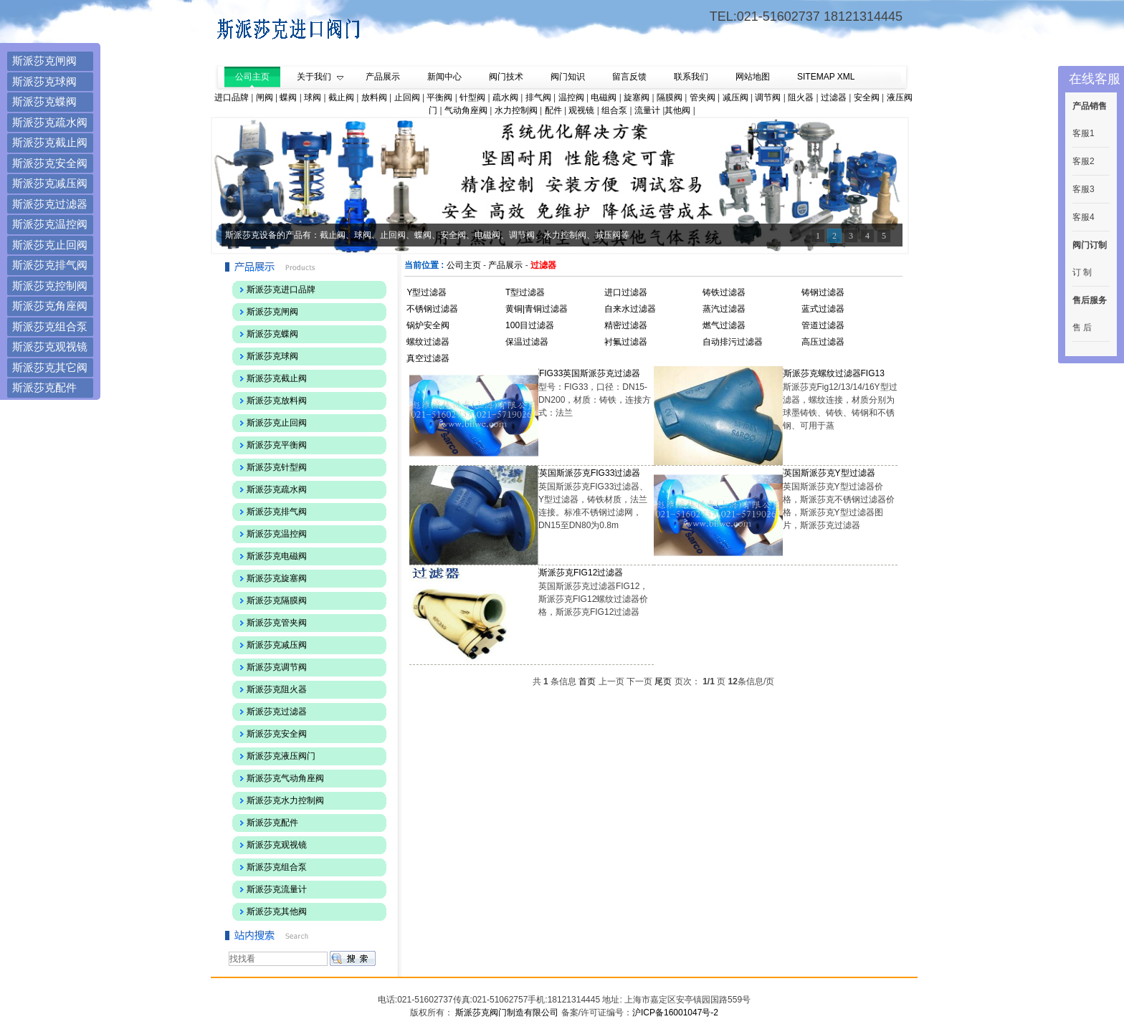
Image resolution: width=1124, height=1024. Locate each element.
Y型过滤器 (426, 292)
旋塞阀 (636, 97)
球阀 (312, 97)
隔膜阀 (669, 97)
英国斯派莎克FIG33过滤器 (589, 473)
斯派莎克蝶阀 (44, 101)
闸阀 (264, 97)
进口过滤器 (625, 292)
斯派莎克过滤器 (49, 204)
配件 (553, 110)
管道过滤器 (822, 325)
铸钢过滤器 (822, 292)
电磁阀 (603, 97)
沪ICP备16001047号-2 (675, 1013)
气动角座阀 (465, 110)
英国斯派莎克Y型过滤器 (829, 473)
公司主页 (464, 265)
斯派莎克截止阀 (49, 142)
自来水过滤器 (630, 309)
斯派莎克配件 (44, 387)
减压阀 (735, 97)
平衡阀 (439, 97)
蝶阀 (288, 97)
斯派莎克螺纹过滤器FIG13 (834, 373)
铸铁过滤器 (724, 292)
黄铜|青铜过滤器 (536, 309)
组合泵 (614, 110)
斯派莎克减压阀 (49, 183)
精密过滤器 (625, 325)
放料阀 (374, 97)
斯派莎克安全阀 (49, 163)
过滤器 (834, 97)
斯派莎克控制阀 (49, 285)
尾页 (663, 681)
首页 (587, 681)
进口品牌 (231, 97)
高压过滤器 (822, 342)
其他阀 (677, 110)
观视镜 (581, 110)
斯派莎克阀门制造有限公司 (505, 1013)
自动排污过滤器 (732, 342)
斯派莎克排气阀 (49, 265)
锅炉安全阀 (427, 325)
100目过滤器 (529, 325)
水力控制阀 (516, 110)
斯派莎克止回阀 (49, 245)
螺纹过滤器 (427, 342)
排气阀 (538, 97)
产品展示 (505, 265)
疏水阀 (505, 97)
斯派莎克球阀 (44, 81)
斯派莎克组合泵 (49, 326)
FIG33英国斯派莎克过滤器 (589, 373)
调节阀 (768, 97)
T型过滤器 (525, 292)
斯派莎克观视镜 (49, 346)
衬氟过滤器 (625, 342)
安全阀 (867, 97)
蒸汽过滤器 (724, 309)
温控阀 (571, 97)
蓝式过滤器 (822, 309)
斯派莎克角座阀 (49, 306)
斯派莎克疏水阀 (49, 122)
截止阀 (341, 97)
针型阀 (472, 97)
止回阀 (407, 97)
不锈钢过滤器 (432, 309)
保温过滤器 (526, 342)
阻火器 (801, 97)
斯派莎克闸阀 (44, 60)
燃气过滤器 (724, 325)
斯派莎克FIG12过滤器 (581, 573)
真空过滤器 (427, 358)
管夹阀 (702, 97)
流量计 (647, 110)
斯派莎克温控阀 (49, 224)
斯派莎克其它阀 (49, 367)
